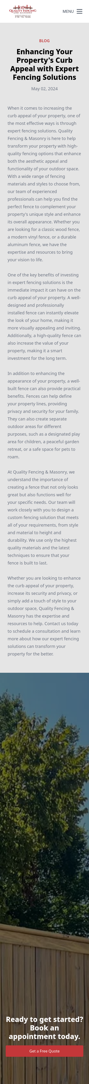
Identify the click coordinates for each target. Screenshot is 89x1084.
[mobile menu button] (79, 11)
